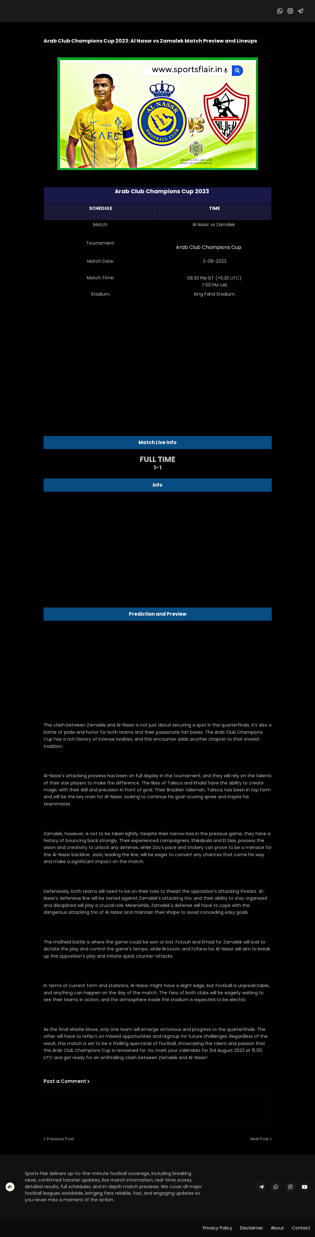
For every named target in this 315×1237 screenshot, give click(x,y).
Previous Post (60, 1139)
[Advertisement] (158, 352)
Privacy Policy (217, 1228)
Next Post (259, 1139)
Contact (301, 1228)
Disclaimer (251, 1228)
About (277, 1228)
